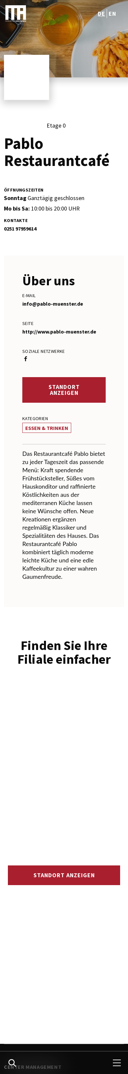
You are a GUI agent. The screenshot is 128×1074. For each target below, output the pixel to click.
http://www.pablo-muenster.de (59, 331)
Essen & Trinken (46, 428)
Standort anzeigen (64, 389)
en (112, 13)
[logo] (34, 13)
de (101, 13)
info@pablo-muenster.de (52, 303)
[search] (12, 1063)
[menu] (117, 1063)
